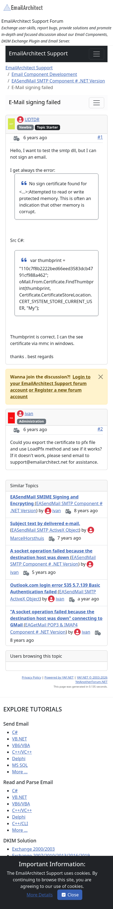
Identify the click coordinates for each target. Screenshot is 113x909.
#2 (100, 429)
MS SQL (20, 765)
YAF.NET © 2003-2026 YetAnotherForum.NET (91, 679)
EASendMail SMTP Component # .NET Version (58, 81)
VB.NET (19, 739)
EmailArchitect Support (38, 53)
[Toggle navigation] (96, 54)
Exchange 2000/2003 (33, 849)
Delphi (19, 759)
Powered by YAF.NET (59, 677)
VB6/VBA (21, 745)
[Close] (100, 376)
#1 (100, 137)
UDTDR (28, 119)
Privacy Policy (31, 677)
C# (15, 732)
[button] (50, 383)
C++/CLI (20, 823)
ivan (25, 414)
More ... (20, 772)
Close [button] (70, 895)
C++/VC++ (22, 752)
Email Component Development (44, 74)
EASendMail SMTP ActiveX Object (45, 530)
